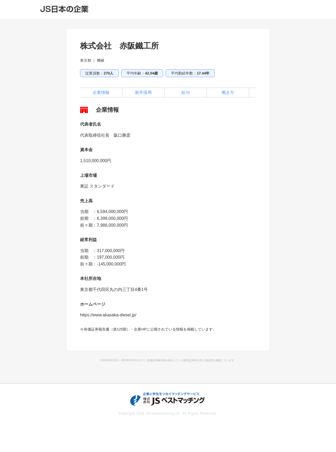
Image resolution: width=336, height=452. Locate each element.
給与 (185, 92)
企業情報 (101, 92)
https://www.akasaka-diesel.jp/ (108, 315)
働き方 (228, 92)
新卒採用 (143, 92)
